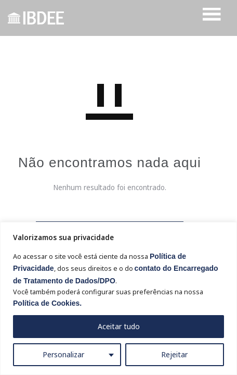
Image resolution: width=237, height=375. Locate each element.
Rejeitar (174, 354)
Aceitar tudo (119, 326)
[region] (118, 298)
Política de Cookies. (47, 303)
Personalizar (63, 354)
